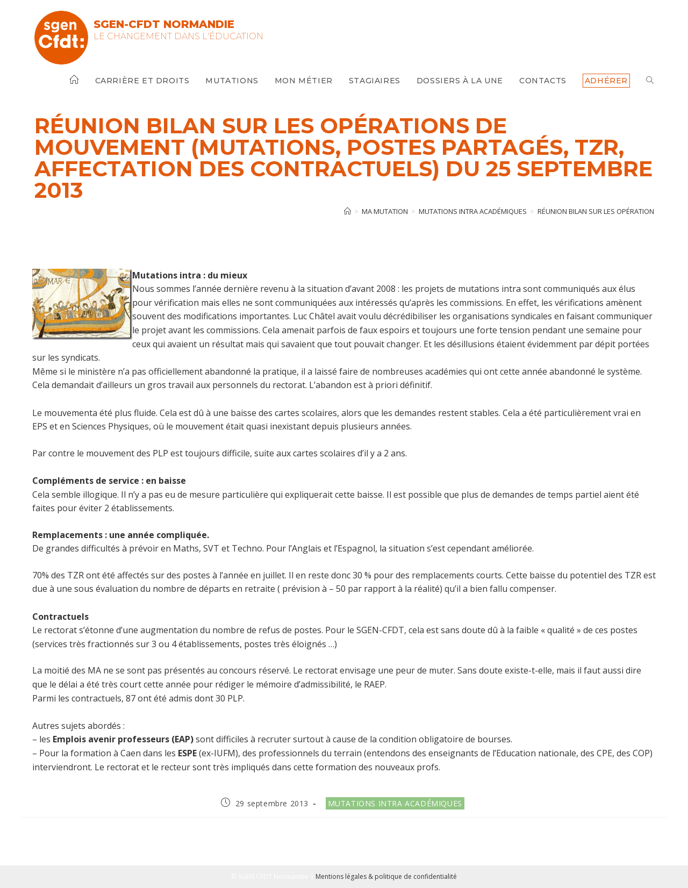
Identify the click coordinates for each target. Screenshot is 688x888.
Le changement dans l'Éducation (178, 36)
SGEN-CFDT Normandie (164, 24)
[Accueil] (347, 211)
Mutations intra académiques (395, 803)
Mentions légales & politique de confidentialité (386, 876)
